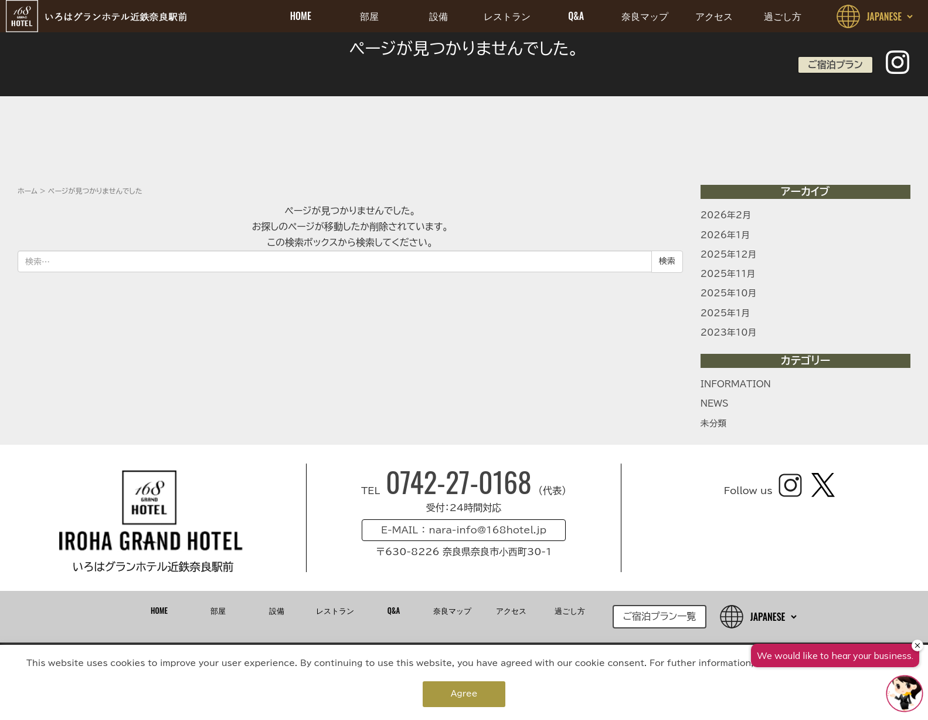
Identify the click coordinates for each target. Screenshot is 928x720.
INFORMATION (736, 384)
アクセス (714, 16)
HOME (300, 16)
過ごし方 (782, 16)
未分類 (714, 423)
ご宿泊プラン (835, 64)
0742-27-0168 (462, 481)
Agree (464, 693)
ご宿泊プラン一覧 (659, 616)
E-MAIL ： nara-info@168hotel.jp (463, 530)
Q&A (576, 16)
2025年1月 (725, 313)
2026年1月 (725, 235)
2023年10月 (729, 332)
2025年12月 (729, 254)
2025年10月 (729, 293)
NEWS (715, 403)
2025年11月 (728, 273)
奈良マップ (644, 16)
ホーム (28, 190)
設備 (438, 16)
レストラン (507, 16)
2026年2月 (726, 215)
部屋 (369, 16)
